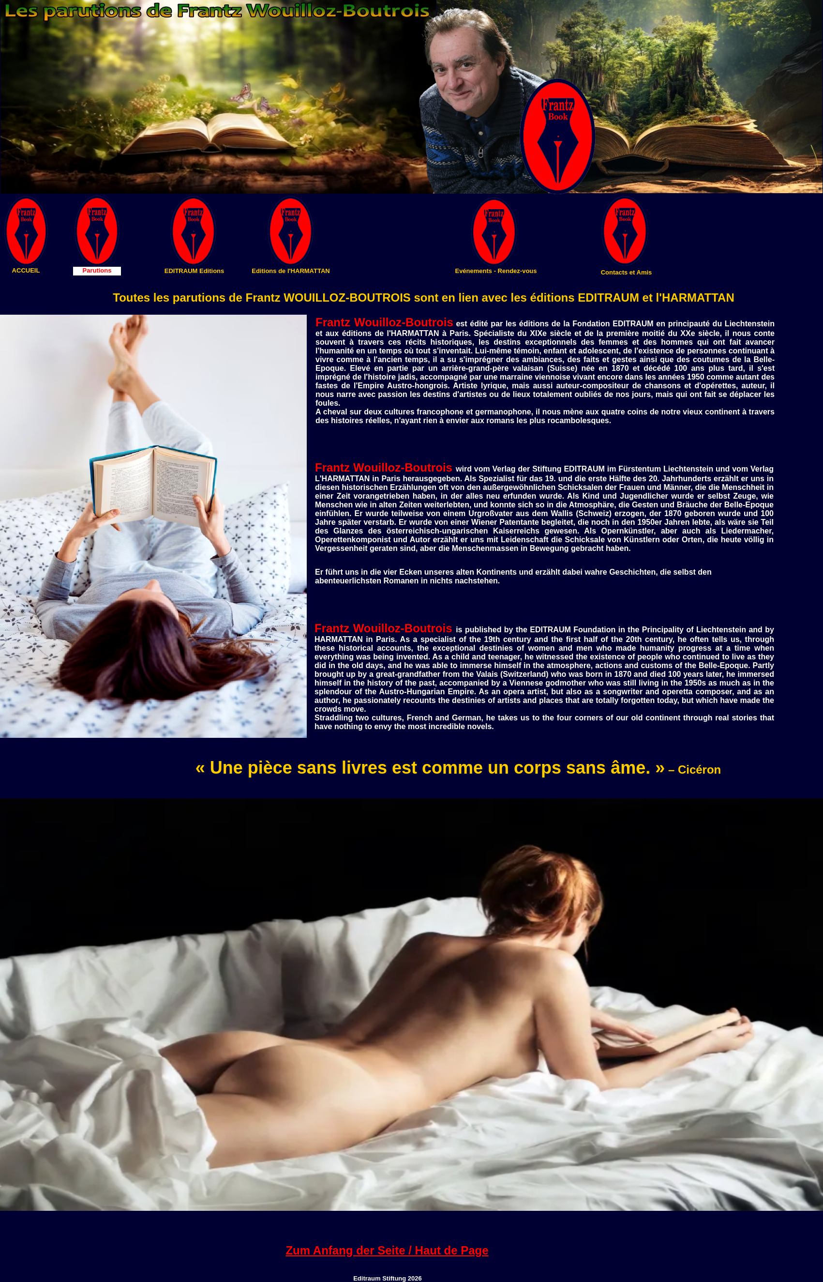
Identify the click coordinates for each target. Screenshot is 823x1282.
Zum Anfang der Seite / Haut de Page (386, 1250)
